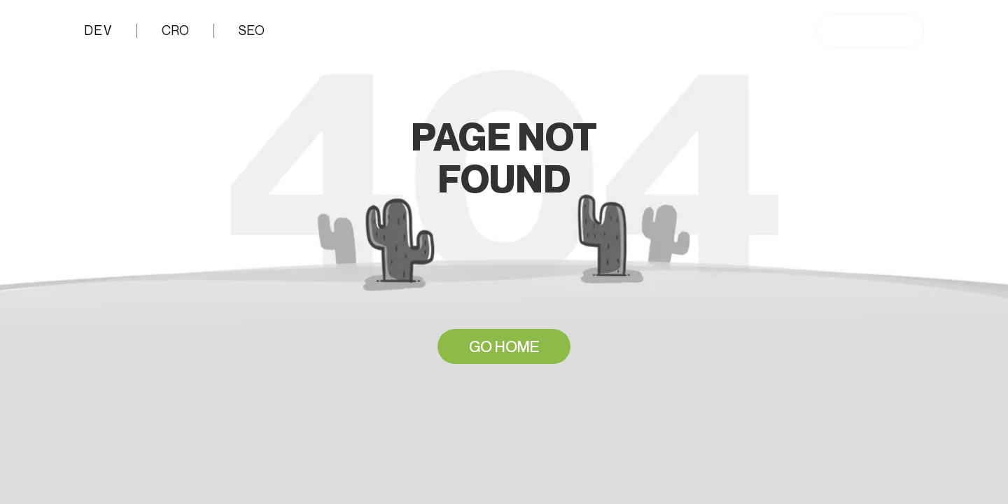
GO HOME (504, 346)
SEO (252, 30)
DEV (96, 30)
